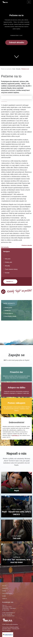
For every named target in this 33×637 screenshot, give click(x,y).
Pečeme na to (25, 69)
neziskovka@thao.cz (10, 612)
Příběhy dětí (7, 262)
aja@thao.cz (15, 435)
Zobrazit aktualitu (16, 42)
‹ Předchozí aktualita (26, 245)
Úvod (13, 69)
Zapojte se (10, 281)
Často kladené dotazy (10, 269)
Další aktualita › (5, 247)
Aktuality (18, 69)
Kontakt (6, 272)
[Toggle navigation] (29, 2)
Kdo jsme (6, 259)
